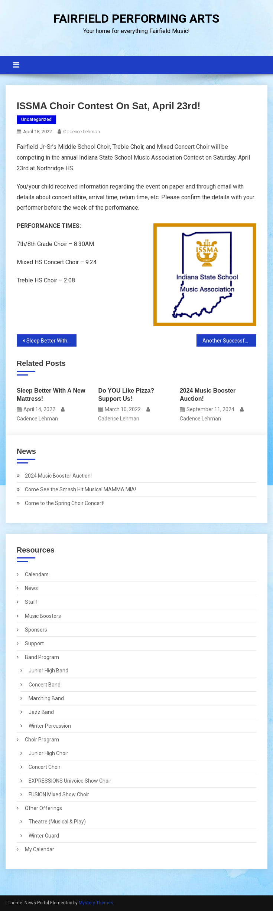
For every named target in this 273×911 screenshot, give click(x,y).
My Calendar (39, 849)
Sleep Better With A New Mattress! (51, 341)
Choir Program (42, 740)
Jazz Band (41, 712)
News (31, 588)
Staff (31, 602)
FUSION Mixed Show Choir (59, 794)
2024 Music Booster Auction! (207, 394)
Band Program (42, 657)
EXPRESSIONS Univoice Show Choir (70, 781)
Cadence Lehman (81, 131)
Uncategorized (36, 119)
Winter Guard (44, 836)
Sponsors (36, 630)
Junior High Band (48, 671)
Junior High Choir (48, 753)
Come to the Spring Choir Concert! (64, 503)
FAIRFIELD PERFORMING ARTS (136, 19)
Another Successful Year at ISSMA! (229, 341)
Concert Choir (45, 767)
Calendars (37, 574)
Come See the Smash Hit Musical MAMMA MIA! (80, 489)
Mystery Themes (96, 902)
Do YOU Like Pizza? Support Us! (126, 394)
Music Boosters (43, 616)
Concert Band (45, 685)
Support (34, 643)
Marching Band (46, 698)
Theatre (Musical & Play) (57, 822)
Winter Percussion (50, 726)
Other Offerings (43, 808)
